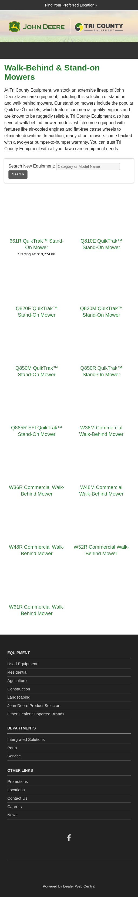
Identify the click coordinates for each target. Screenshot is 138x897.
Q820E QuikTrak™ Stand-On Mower (37, 312)
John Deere (37, 26)
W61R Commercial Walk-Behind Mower (37, 610)
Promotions (17, 781)
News (12, 814)
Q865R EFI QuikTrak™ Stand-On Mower (36, 431)
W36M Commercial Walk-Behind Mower (101, 431)
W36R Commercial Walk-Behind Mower (37, 490)
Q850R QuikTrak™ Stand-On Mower (101, 371)
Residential (17, 672)
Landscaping (18, 697)
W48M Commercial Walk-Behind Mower (101, 490)
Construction (18, 689)
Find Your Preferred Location (71, 5)
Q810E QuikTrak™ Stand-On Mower (101, 244)
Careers (14, 806)
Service (14, 756)
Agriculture (17, 680)
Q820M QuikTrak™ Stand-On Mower (101, 312)
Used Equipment (22, 663)
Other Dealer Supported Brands (35, 714)
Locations (16, 789)
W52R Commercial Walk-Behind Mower (101, 550)
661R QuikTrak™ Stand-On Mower (36, 244)
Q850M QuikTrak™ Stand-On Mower (36, 371)
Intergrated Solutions (26, 739)
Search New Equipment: (31, 166)
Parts (12, 747)
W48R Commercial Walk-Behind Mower (37, 550)
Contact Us (17, 798)
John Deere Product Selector (33, 705)
